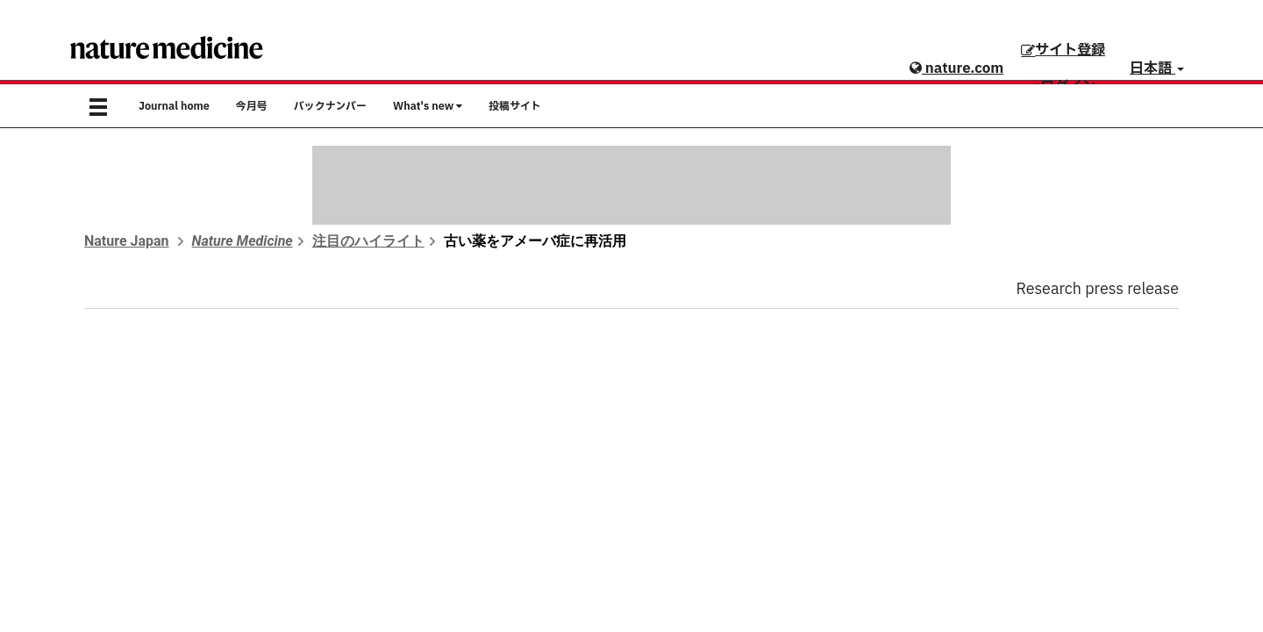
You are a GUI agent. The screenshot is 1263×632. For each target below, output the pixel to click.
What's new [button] (427, 106)
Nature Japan (126, 241)
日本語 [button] (1157, 68)
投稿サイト (515, 106)
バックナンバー (330, 106)
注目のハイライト (368, 241)
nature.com (956, 68)
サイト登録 (1063, 50)
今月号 (252, 106)
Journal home (174, 106)
